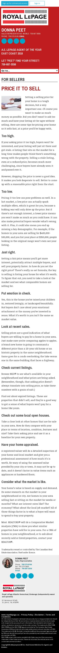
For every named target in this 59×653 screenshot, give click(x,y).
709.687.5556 (35, 33)
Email (22, 36)
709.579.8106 (13, 36)
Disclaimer (39, 615)
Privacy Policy (27, 615)
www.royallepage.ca (10, 615)
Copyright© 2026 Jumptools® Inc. (13, 645)
